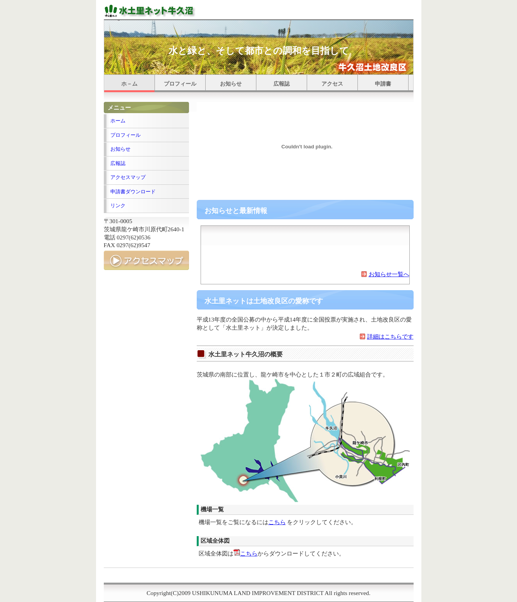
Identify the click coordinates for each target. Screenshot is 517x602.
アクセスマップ (128, 177)
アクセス (332, 84)
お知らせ (231, 84)
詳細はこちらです (390, 336)
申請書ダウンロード (133, 191)
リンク (117, 205)
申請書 (383, 84)
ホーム (117, 121)
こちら (277, 522)
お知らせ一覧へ (389, 274)
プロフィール (180, 84)
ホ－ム (129, 84)
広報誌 (281, 84)
